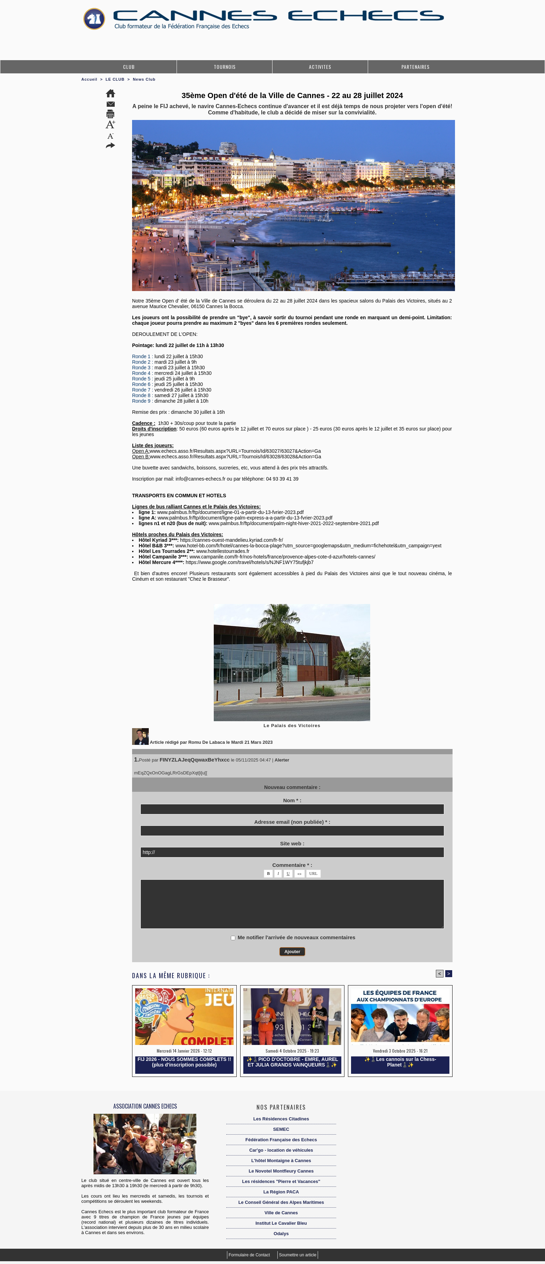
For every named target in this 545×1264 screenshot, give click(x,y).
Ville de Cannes (281, 1212)
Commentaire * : (292, 865)
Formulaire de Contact (250, 1255)
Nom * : (292, 800)
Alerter (282, 760)
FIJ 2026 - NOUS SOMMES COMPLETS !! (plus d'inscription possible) (184, 1062)
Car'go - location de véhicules (281, 1150)
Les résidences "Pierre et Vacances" (281, 1181)
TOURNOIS (225, 66)
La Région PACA (281, 1191)
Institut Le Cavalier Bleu (281, 1223)
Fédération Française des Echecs (281, 1139)
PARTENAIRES (415, 66)
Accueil (89, 79)
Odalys (281, 1233)
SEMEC (281, 1129)
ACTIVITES (320, 66)
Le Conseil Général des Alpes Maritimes (281, 1202)
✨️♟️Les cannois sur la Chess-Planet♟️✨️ (400, 1062)
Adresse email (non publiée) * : (292, 822)
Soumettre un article (297, 1255)
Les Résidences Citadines (281, 1118)
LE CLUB (115, 79)
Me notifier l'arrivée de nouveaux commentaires (297, 937)
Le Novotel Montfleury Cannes (281, 1171)
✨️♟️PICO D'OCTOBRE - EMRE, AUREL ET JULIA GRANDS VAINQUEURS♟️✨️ (292, 1062)
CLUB (129, 66)
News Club (144, 79)
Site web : (292, 843)
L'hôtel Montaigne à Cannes (281, 1160)
